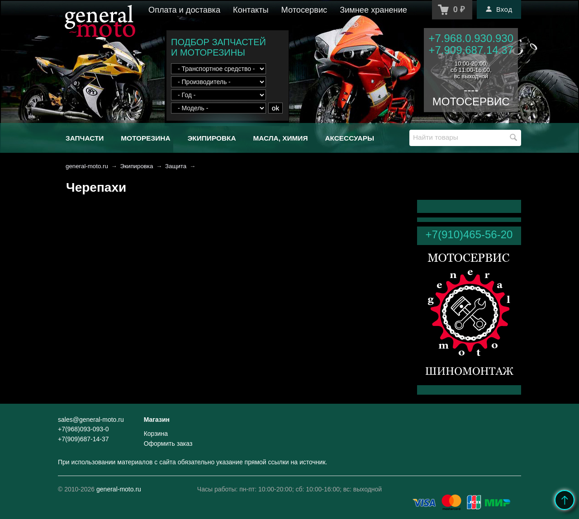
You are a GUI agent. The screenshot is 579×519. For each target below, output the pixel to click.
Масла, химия (280, 138)
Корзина (156, 433)
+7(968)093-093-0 (83, 429)
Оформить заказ (168, 443)
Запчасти (85, 138)
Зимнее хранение (373, 9)
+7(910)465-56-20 (469, 234)
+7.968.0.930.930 (470, 38)
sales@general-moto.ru (91, 419)
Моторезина (145, 138)
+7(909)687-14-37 (83, 439)
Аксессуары (349, 138)
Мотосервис (304, 9)
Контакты (251, 9)
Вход (499, 9)
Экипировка (211, 138)
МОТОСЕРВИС (471, 101)
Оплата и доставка (184, 9)
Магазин (157, 419)
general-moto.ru (87, 166)
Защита (175, 166)
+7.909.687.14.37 (470, 50)
